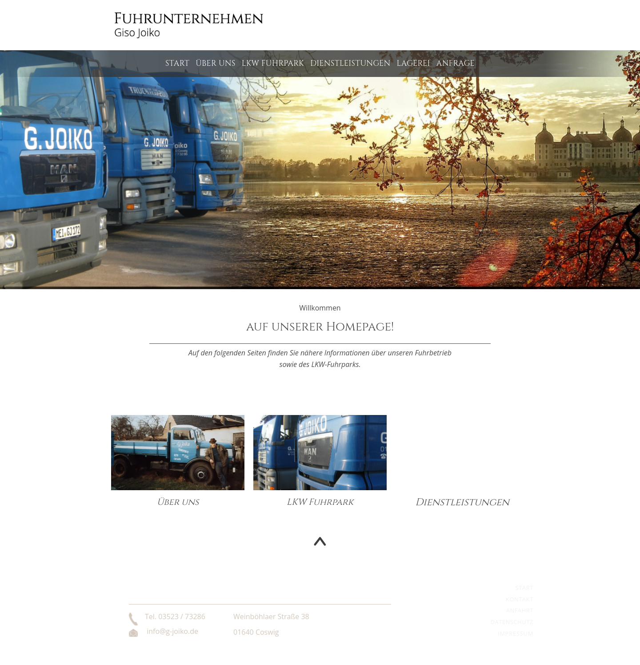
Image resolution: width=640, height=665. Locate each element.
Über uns (216, 63)
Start (177, 63)
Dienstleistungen (350, 63)
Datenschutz (512, 622)
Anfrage (455, 63)
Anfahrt (519, 610)
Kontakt (519, 599)
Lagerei (413, 63)
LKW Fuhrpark (273, 63)
